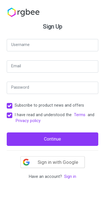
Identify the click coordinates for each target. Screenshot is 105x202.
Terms (79, 115)
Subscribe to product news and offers (49, 105)
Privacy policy (28, 120)
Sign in (70, 176)
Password (20, 87)
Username (20, 44)
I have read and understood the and (54, 118)
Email (16, 66)
